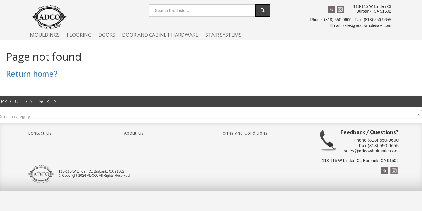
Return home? (31, 73)
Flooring (79, 34)
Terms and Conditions (244, 133)
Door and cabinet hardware (160, 34)
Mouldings (45, 34)
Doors (106, 34)
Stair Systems (223, 34)
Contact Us (40, 133)
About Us (134, 133)
